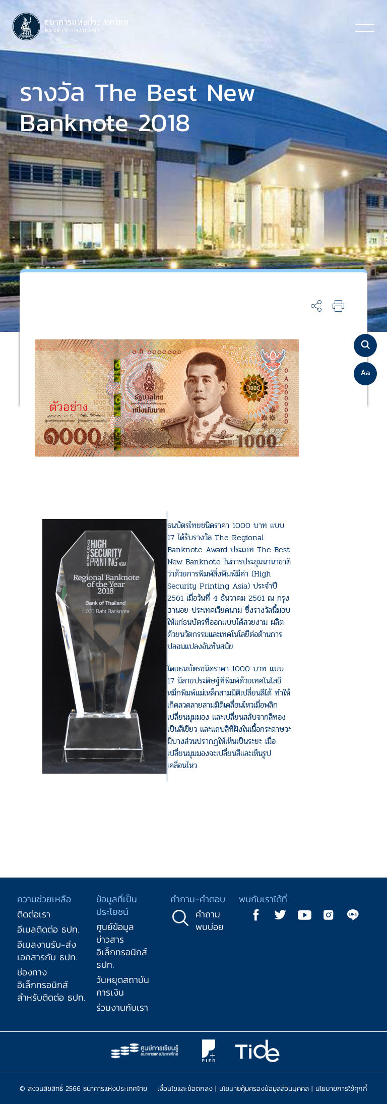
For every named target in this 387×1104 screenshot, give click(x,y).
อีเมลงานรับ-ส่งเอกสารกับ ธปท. (47, 951)
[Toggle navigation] (365, 27)
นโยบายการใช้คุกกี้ (341, 1088)
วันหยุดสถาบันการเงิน (122, 986)
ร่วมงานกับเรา (122, 1007)
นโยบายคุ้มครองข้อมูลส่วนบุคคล (264, 1088)
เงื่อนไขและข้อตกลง (185, 1088)
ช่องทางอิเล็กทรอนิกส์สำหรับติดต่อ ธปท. (51, 984)
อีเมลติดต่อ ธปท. (48, 929)
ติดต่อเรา (33, 914)
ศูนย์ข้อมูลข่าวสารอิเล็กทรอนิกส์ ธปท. (121, 945)
